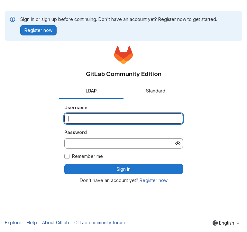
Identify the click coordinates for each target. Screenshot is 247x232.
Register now (154, 180)
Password (75, 132)
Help (32, 222)
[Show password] (178, 143)
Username (75, 107)
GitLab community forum (99, 222)
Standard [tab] (155, 90)
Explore (13, 222)
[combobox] (226, 223)
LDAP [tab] (91, 90)
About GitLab (55, 222)
